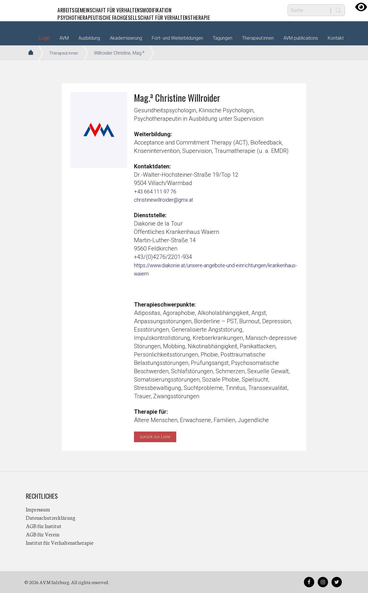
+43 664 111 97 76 (157, 191)
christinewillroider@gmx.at (167, 199)
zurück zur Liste (155, 436)
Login (44, 38)
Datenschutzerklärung (50, 517)
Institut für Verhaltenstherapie (59, 542)
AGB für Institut (44, 526)
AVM (37, 10)
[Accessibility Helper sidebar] (361, 7)
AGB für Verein (43, 534)
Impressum (38, 509)
